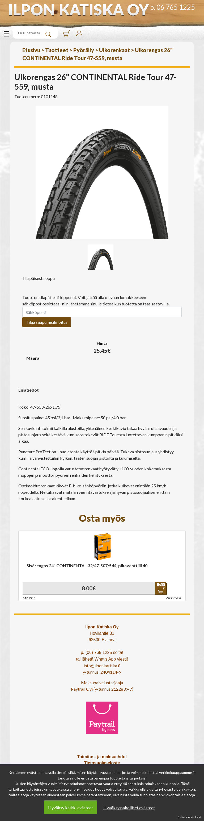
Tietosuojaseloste (102, 763)
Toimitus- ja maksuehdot (102, 756)
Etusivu (31, 50)
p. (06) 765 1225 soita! (102, 652)
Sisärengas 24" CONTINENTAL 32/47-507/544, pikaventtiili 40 (87, 565)
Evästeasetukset (189, 817)
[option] (102, 172)
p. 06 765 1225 (172, 7)
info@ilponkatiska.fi (102, 665)
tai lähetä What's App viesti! (102, 659)
